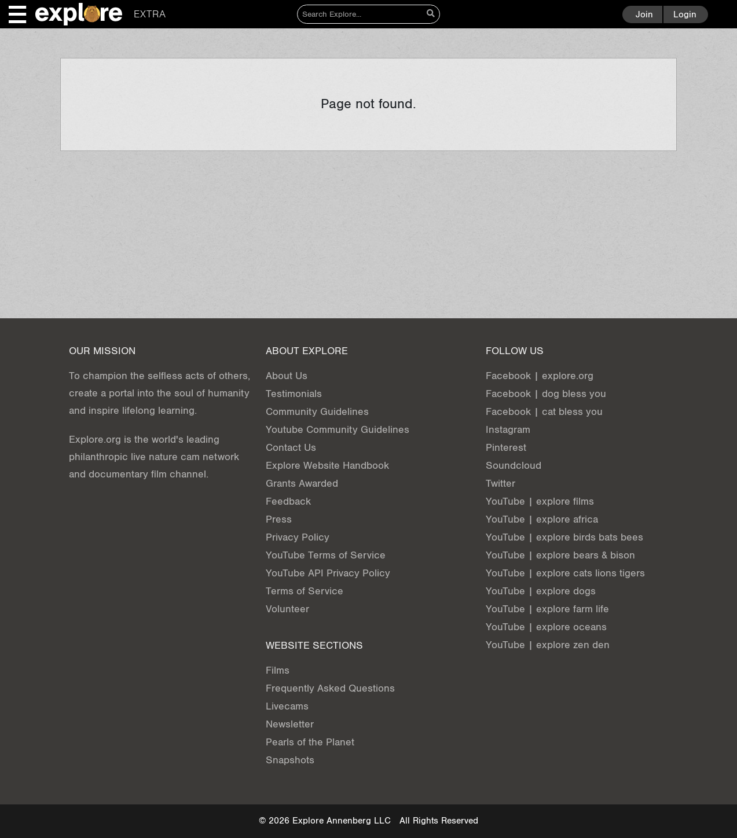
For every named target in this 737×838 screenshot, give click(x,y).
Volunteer (287, 609)
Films (277, 670)
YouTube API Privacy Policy (328, 573)
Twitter (500, 483)
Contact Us (291, 448)
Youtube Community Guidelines (337, 430)
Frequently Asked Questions (330, 688)
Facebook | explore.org (539, 376)
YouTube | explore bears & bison (560, 555)
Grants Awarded (302, 483)
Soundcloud (513, 466)
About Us (286, 376)
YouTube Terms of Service (326, 555)
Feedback (288, 501)
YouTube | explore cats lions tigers (565, 573)
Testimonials (294, 394)
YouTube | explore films (540, 501)
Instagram (508, 430)
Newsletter (290, 724)
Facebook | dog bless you (546, 394)
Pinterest (506, 448)
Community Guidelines (317, 412)
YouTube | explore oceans (546, 627)
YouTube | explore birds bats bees (564, 537)
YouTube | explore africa (542, 519)
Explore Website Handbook (327, 466)
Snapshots (290, 760)
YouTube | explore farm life (547, 609)
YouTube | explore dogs (541, 591)
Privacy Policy (297, 537)
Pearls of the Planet (310, 742)
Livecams (287, 706)
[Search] (360, 14)
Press (279, 519)
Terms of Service (304, 591)
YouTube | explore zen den (548, 645)
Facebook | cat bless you (544, 412)
